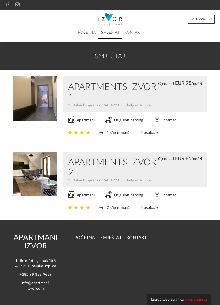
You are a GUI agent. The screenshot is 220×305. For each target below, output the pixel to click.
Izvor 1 (113, 133)
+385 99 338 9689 (35, 275)
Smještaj (110, 32)
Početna (87, 32)
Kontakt (133, 32)
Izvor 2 (113, 208)
